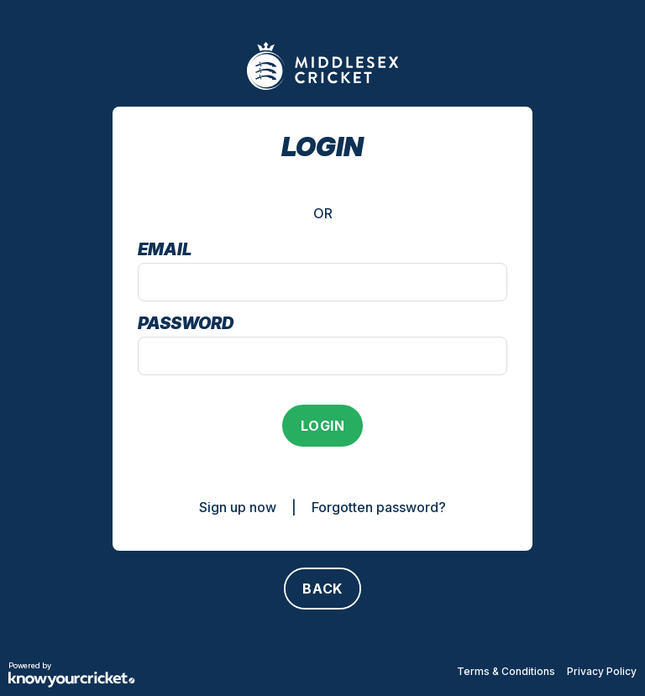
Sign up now (237, 507)
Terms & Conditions (506, 671)
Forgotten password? (379, 507)
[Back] (322, 589)
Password (185, 323)
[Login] (322, 426)
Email (164, 249)
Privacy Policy (602, 671)
